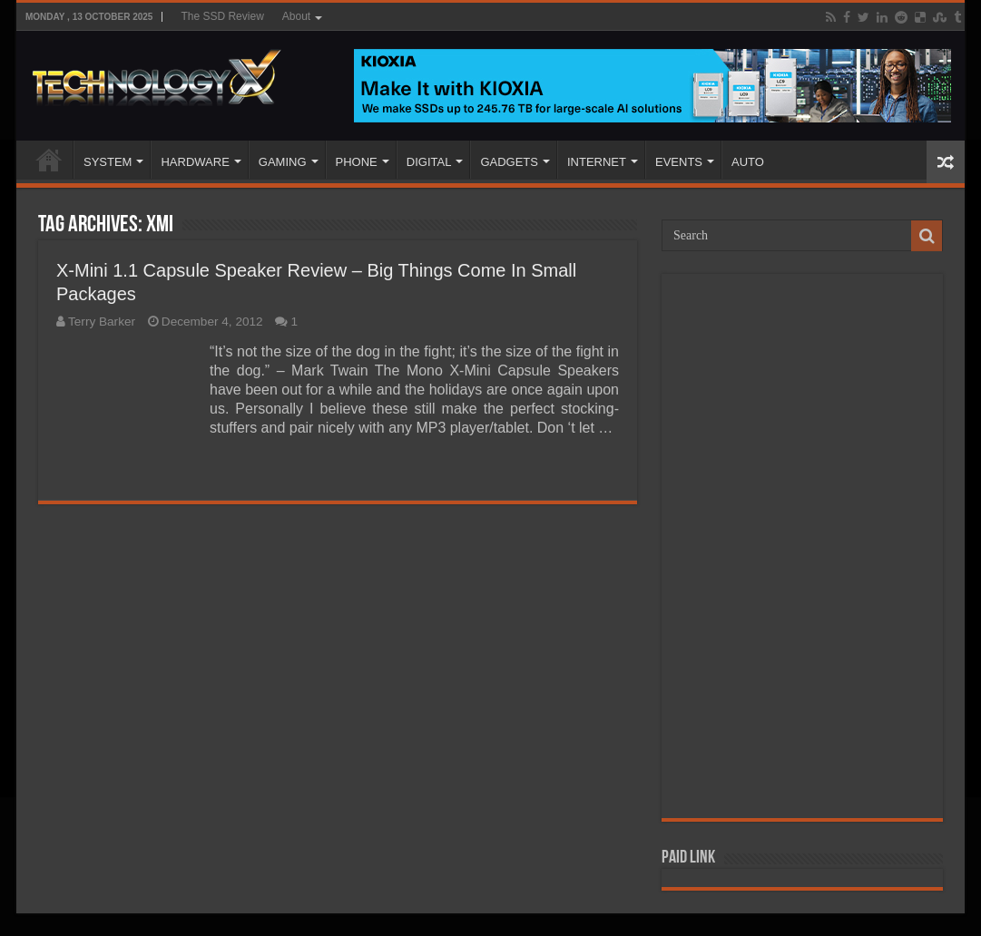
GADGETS (509, 162)
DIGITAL (429, 162)
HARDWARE (195, 162)
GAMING (283, 162)
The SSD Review (222, 16)
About (296, 16)
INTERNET (596, 162)
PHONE (357, 162)
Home (49, 160)
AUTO (747, 162)
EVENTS (678, 162)
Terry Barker (101, 321)
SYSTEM (107, 162)
